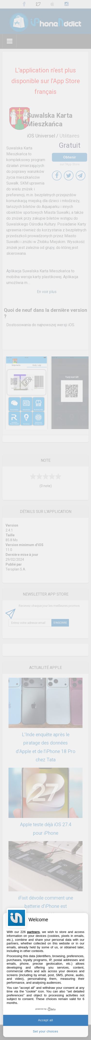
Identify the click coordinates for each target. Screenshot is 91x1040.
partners (33, 932)
